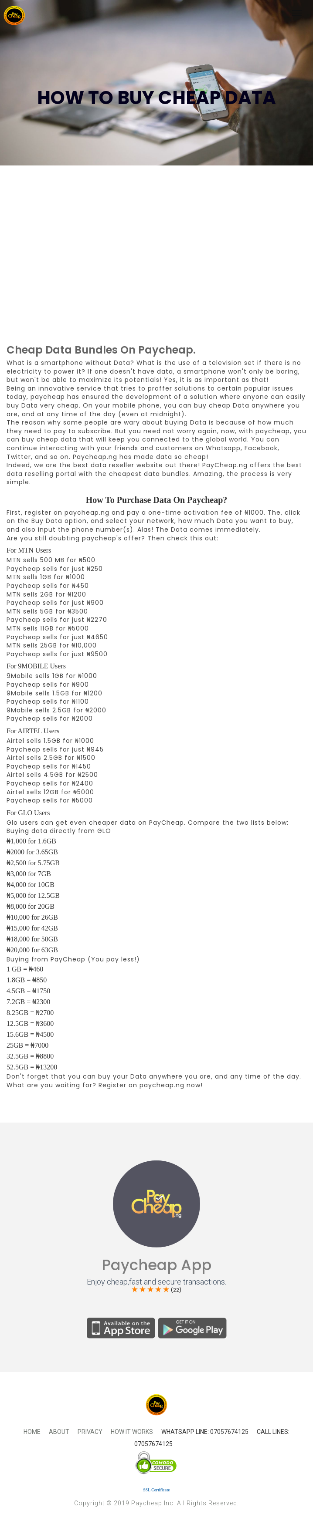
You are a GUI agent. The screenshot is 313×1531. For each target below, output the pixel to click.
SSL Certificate (156, 1490)
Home (32, 1431)
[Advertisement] (156, 274)
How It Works (132, 1431)
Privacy (90, 1431)
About (59, 1431)
